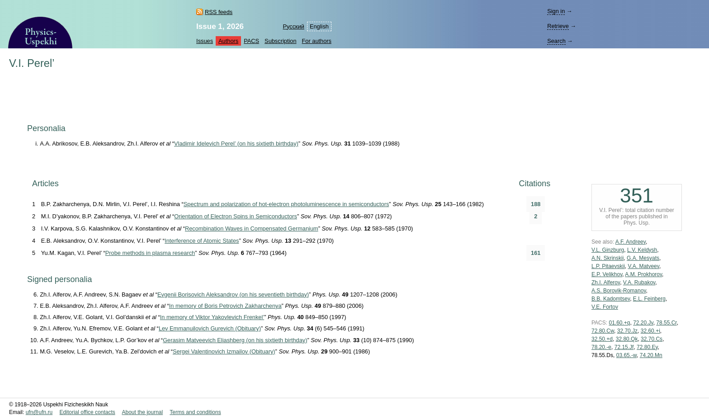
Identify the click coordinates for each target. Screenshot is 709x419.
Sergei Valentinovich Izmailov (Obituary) (224, 351)
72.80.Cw (602, 331)
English (319, 26)
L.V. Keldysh (642, 250)
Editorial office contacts (87, 412)
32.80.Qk (627, 339)
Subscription (280, 41)
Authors (228, 41)
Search (556, 41)
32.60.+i (650, 331)
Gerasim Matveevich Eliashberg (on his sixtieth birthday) (235, 340)
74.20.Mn (651, 355)
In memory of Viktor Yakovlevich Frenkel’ (212, 317)
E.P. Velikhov (606, 274)
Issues (204, 41)
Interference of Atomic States (202, 240)
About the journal (142, 412)
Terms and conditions (195, 412)
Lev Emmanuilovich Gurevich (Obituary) (210, 328)
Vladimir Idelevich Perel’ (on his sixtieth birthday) (236, 143)
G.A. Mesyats (643, 258)
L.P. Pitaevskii (608, 266)
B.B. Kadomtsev (610, 299)
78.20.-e (601, 347)
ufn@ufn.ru (39, 412)
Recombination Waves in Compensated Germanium (251, 228)
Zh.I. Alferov (605, 282)
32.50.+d (602, 339)
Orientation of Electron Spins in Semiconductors (235, 216)
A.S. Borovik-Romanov (618, 290)
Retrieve (558, 26)
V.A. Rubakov (639, 282)
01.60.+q (619, 323)
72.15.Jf (624, 347)
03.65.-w (626, 355)
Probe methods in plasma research (150, 253)
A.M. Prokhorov (643, 274)
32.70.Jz (627, 331)
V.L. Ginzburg (607, 250)
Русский (293, 26)
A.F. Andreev (630, 242)
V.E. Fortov (604, 307)
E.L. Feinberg (649, 299)
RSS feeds (218, 12)
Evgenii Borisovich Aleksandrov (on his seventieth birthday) (233, 294)
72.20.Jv (643, 323)
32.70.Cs (651, 339)
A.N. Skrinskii (607, 258)
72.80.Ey (647, 347)
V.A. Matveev (643, 266)
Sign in (556, 11)
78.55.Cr (666, 323)
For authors (316, 41)
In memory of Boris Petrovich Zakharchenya (225, 305)
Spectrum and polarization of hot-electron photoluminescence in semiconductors (286, 204)
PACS (251, 41)
